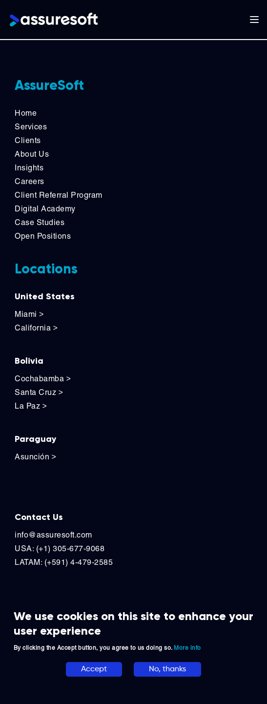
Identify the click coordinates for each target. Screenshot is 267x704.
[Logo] (54, 19)
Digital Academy (45, 208)
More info (187, 647)
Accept (94, 669)
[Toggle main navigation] (254, 19)
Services (31, 126)
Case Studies (39, 222)
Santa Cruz (39, 392)
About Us (32, 154)
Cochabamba (43, 378)
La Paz (31, 406)
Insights (29, 167)
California (36, 327)
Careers (29, 181)
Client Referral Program (59, 195)
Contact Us (39, 517)
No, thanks (167, 669)
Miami (30, 314)
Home (26, 113)
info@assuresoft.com (53, 534)
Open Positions (43, 236)
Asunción (35, 456)
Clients (28, 140)
